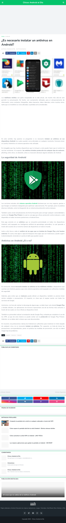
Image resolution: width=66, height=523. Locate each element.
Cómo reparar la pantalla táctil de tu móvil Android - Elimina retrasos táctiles (32, 428)
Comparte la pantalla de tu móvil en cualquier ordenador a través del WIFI (31, 421)
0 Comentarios (22, 49)
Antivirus (14, 335)
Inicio (2, 36)
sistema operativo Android (28, 203)
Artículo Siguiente (60, 392)
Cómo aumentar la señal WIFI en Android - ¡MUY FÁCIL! (26, 436)
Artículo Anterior (5, 392)
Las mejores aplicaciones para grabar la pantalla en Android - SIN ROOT (31, 443)
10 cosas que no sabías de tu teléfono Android (19, 495)
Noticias (19, 335)
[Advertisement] (33, 19)
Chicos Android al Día (33, 2)
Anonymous (10, 463)
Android (7, 36)
